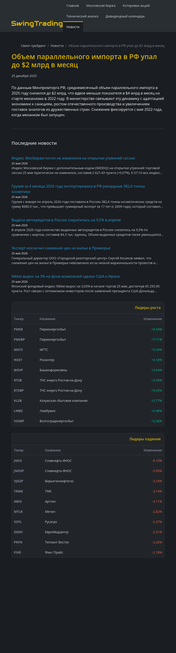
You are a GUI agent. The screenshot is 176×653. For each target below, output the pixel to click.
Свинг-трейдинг (33, 45)
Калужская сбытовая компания (64, 400)
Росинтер (47, 360)
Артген (50, 501)
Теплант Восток (57, 542)
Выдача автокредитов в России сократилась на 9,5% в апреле (66, 219)
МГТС (44, 349)
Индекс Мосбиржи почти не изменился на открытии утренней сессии (73, 158)
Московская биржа (100, 5)
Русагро (51, 522)
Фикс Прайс (54, 552)
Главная (73, 5)
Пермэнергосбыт (53, 329)
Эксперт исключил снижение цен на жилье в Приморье (61, 248)
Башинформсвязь (53, 370)
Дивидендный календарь (125, 16)
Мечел (50, 511)
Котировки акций (136, 5)
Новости (73, 27)
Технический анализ (83, 16)
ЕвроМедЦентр (57, 532)
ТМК (48, 491)
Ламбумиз (47, 411)
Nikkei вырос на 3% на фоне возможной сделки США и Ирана (66, 276)
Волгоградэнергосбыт (57, 421)
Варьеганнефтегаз (59, 481)
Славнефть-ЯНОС (58, 460)
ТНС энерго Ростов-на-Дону (61, 380)
